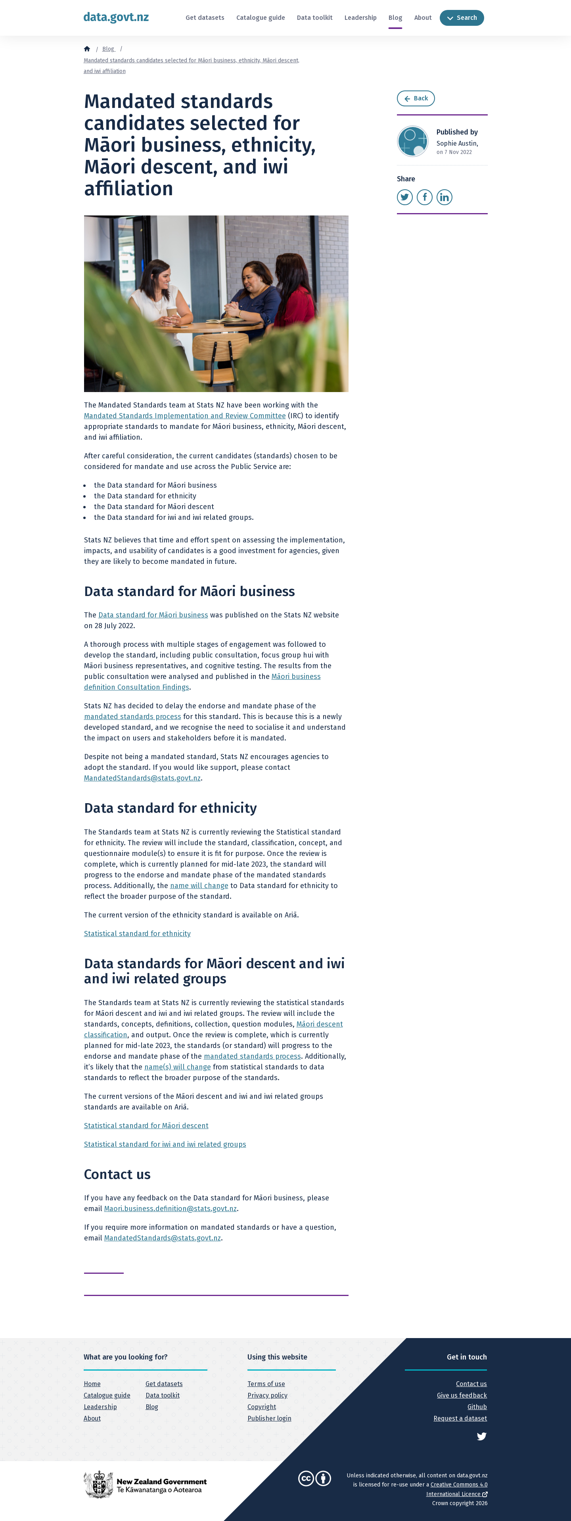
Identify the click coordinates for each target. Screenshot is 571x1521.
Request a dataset (460, 1418)
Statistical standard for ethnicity (137, 933)
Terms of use (266, 1384)
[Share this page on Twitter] (405, 197)
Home (92, 1384)
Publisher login (269, 1418)
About (423, 17)
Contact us (471, 1384)
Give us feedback (462, 1395)
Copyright (261, 1407)
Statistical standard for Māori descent (146, 1125)
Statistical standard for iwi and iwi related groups (165, 1144)
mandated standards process (132, 716)
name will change (199, 885)
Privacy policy (267, 1395)
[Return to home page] (116, 17)
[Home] (87, 48)
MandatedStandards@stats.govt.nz (142, 778)
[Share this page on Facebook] (425, 197)
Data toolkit (315, 17)
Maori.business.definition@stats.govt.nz (170, 1208)
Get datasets (205, 17)
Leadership (361, 17)
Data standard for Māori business (153, 615)
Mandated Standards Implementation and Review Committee (185, 415)
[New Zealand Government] (145, 1484)
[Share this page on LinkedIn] (444, 197)
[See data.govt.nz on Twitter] (481, 1436)
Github (477, 1407)
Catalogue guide (260, 17)
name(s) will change (177, 1067)
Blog (395, 17)
